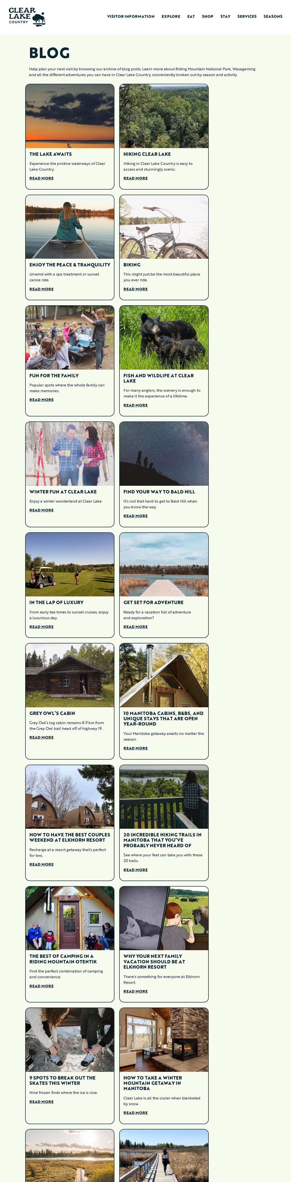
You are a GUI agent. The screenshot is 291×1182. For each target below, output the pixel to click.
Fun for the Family (135, 252)
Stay (225, 17)
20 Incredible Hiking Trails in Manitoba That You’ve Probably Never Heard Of (143, 592)
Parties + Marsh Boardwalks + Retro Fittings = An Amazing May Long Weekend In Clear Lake (140, 826)
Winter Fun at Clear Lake (63, 365)
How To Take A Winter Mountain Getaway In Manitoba (222, 708)
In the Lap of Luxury (220, 365)
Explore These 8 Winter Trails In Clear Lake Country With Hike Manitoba (60, 946)
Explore (171, 17)
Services (247, 17)
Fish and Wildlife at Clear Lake (220, 255)
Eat (191, 17)
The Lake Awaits (51, 145)
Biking (38, 252)
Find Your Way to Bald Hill (141, 368)
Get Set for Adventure (59, 472)
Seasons (273, 17)
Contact (90, 1157)
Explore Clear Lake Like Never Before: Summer (224, 941)
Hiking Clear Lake (135, 145)
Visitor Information (130, 17)
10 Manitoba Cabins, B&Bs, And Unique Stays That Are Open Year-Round (227, 478)
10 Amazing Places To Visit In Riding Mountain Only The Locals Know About (62, 823)
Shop (207, 17)
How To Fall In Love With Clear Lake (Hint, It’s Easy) (63, 1061)
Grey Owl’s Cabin (134, 472)
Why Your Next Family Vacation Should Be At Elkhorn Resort (60, 708)
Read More (41, 170)
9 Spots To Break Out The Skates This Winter (144, 705)
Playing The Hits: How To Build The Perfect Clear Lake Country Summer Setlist (226, 823)
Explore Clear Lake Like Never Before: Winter (142, 941)
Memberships (94, 1166)
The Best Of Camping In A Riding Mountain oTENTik (226, 587)
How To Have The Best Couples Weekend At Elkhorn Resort (58, 590)
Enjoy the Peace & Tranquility (216, 148)
